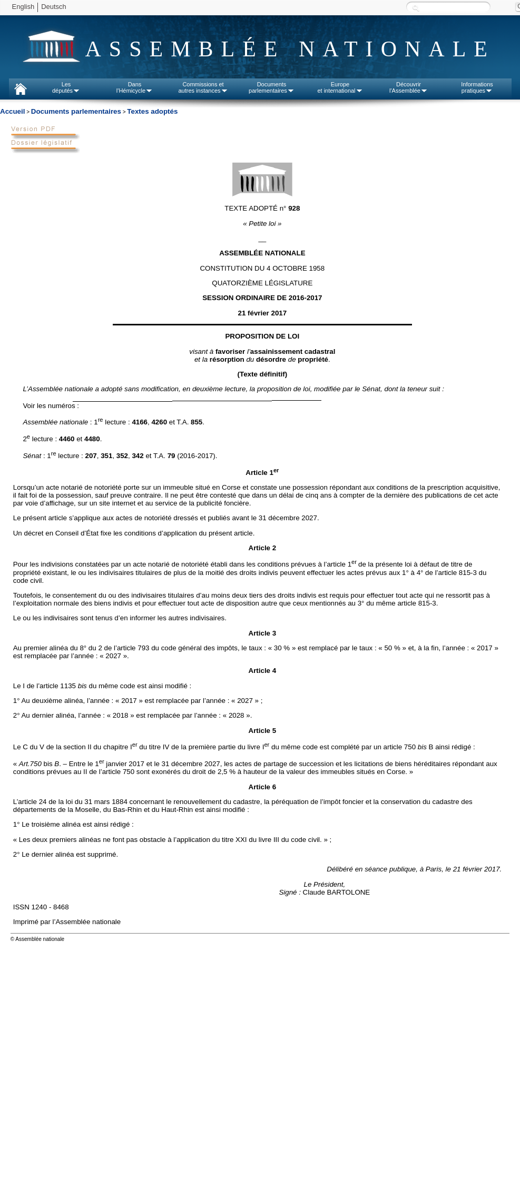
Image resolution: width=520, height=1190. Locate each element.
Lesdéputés (66, 87)
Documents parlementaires (76, 111)
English (23, 7)
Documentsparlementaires (272, 87)
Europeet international (339, 87)
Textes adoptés (152, 111)
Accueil (12, 111)
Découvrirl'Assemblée (408, 87)
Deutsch (53, 7)
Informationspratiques (477, 87)
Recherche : (415, 7)
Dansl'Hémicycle (134, 87)
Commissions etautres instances (203, 87)
